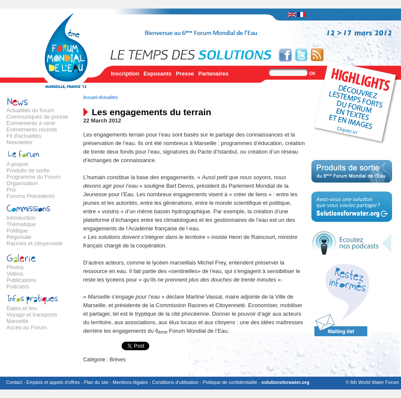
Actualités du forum (30, 110)
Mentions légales (130, 382)
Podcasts (17, 286)
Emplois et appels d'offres (53, 382)
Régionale (19, 237)
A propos (17, 164)
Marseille (17, 321)
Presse (185, 73)
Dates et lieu (21, 308)
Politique (17, 230)
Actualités (108, 97)
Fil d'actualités (23, 136)
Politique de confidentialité (230, 382)
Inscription (125, 73)
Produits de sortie (27, 170)
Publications (21, 280)
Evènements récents (31, 129)
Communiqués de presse (37, 116)
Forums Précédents (30, 196)
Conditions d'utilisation (175, 382)
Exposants (157, 73)
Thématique (21, 224)
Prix (11, 189)
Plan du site (96, 382)
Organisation (22, 183)
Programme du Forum (33, 177)
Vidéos (14, 273)
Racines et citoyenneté (34, 243)
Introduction (20, 218)
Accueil (90, 97)
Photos (14, 267)
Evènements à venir (30, 123)
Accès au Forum (26, 327)
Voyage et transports (31, 314)
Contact (14, 382)
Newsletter (19, 142)
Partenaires (213, 73)
